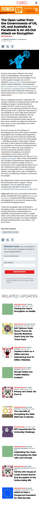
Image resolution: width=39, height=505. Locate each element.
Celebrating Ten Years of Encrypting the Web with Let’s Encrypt (25, 455)
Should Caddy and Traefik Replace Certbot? (23, 375)
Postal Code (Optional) (11, 256)
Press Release (19, 427)
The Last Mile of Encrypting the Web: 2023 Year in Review (24, 414)
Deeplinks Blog (19, 304)
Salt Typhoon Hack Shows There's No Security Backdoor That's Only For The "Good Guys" (23, 334)
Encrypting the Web (10, 232)
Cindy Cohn (18, 326)
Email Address (8, 262)
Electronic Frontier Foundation (6, 3)
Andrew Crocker (9, 39)
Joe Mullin (22, 39)
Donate (22, 3)
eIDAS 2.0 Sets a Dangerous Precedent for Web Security (25, 495)
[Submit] (19, 272)
